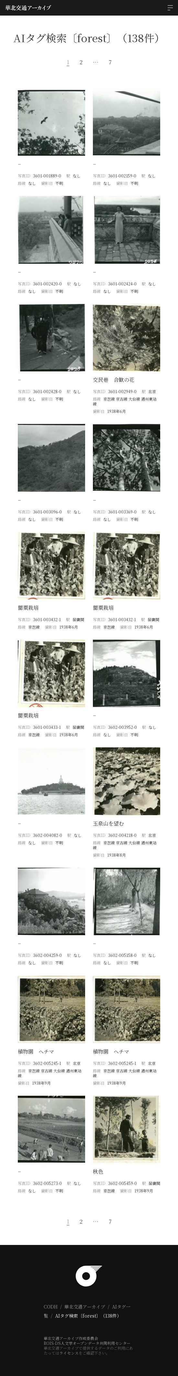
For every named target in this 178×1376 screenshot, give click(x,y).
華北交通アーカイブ (84, 1306)
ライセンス (69, 1353)
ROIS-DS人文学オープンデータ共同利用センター (87, 1343)
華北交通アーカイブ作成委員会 (71, 1338)
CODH (51, 1306)
